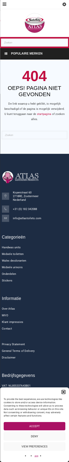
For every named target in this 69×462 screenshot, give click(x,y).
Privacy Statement (13, 344)
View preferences (34, 446)
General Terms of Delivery (18, 351)
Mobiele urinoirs (12, 267)
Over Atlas (8, 308)
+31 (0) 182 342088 (25, 209)
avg (36, 456)
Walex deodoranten (14, 260)
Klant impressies (12, 322)
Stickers (7, 280)
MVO (5, 315)
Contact (7, 328)
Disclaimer (9, 357)
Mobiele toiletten (13, 254)
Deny (34, 436)
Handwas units (11, 247)
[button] (63, 392)
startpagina (44, 114)
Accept (34, 426)
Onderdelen (9, 274)
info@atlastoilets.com (27, 218)
